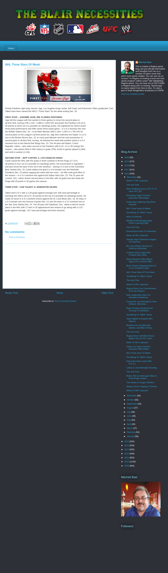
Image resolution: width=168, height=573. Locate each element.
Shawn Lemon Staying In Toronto (141, 386)
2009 (127, 466)
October (131, 400)
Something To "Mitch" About (139, 212)
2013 (127, 449)
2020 (127, 157)
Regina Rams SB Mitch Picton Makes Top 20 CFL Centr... (140, 337)
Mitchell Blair (145, 62)
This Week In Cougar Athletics (140, 382)
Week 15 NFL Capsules (137, 284)
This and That (132, 185)
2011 (127, 457)
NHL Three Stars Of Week (138, 208)
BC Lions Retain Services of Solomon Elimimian (139, 247)
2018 (127, 165)
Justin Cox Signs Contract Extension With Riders (138, 347)
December (132, 177)
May (129, 420)
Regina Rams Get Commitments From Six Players (141, 289)
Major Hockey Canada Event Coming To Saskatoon (139, 309)
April (129, 424)
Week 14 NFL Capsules (137, 342)
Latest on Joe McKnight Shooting (141, 368)
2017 (127, 169)
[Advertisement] (59, 266)
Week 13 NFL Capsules (137, 390)
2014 (127, 445)
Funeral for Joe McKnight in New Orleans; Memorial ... (141, 302)
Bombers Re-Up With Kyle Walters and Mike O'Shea (139, 326)
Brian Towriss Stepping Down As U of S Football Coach (141, 266)
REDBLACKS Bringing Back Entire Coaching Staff (139, 221)
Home (11, 48)
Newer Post (11, 293)
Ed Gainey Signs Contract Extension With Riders (138, 196)
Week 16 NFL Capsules (137, 235)
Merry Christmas (133, 216)
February (131, 432)
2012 (127, 453)
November (132, 395)
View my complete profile (132, 94)
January (131, 436)
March (130, 428)
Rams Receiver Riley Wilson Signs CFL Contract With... (139, 260)
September (132, 404)
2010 (127, 461)
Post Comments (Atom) (65, 301)
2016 (127, 173)
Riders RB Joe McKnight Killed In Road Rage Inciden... (141, 377)
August (130, 408)
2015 (127, 441)
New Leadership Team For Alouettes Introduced (138, 296)
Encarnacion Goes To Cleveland (141, 231)
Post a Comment (17, 237)
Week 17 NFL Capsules (137, 180)
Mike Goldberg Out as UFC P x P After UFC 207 (141, 190)
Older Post (107, 293)
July (129, 412)
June (129, 416)
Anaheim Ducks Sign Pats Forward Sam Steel (138, 253)
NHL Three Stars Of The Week (140, 272)
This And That (132, 227)
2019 (127, 161)
